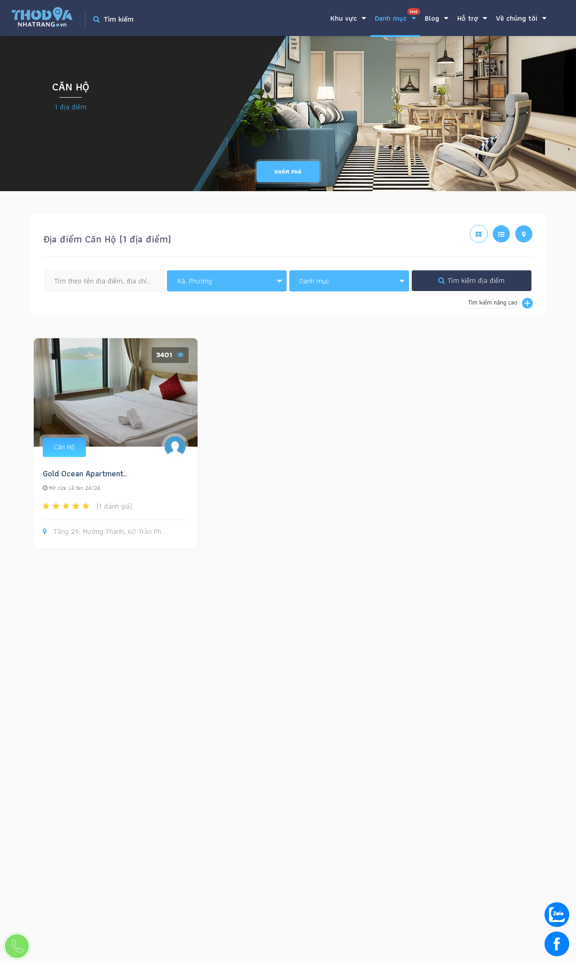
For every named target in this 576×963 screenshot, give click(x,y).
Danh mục (397, 16)
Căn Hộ (64, 446)
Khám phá (288, 171)
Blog (436, 18)
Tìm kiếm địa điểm (471, 280)
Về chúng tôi (521, 18)
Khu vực (348, 18)
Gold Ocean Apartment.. (85, 473)
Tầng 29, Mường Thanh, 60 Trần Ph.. (103, 532)
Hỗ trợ (472, 18)
